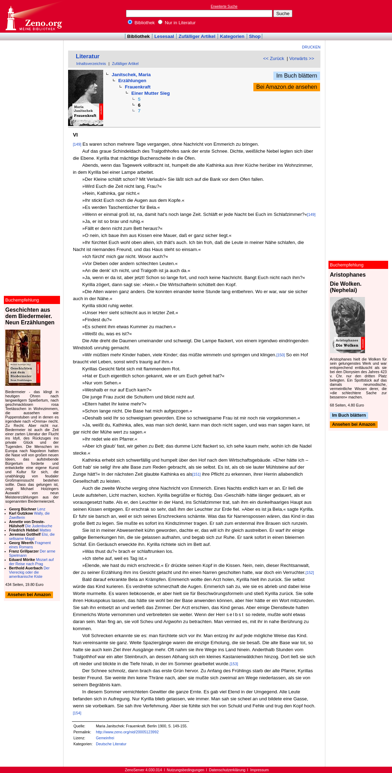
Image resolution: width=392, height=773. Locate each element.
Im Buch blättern (296, 76)
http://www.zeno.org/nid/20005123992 (127, 732)
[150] (281, 355)
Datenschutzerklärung (227, 770)
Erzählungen (132, 80)
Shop (254, 36)
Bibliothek (141, 22)
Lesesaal (164, 36)
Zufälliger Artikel (197, 36)
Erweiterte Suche (224, 6)
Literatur (88, 56)
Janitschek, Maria (131, 74)
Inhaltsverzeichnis (91, 63)
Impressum (259, 770)
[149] (77, 144)
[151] (196, 474)
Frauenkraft (138, 87)
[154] (77, 713)
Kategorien (232, 36)
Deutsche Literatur (111, 744)
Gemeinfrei (105, 738)
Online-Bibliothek (33, 16)
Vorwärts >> (301, 58)
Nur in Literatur (177, 22)
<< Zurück (273, 58)
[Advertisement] (359, 16)
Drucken (311, 47)
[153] (234, 664)
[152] (310, 572)
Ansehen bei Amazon (353, 424)
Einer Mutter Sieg (150, 93)
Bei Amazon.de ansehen (286, 87)
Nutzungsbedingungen (185, 770)
